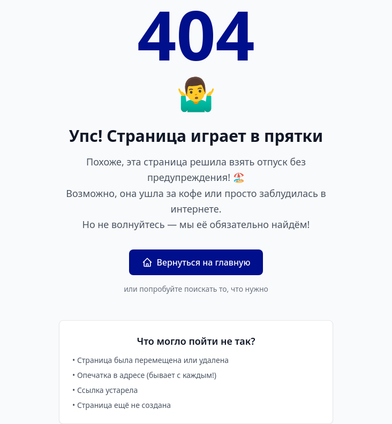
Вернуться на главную (196, 262)
